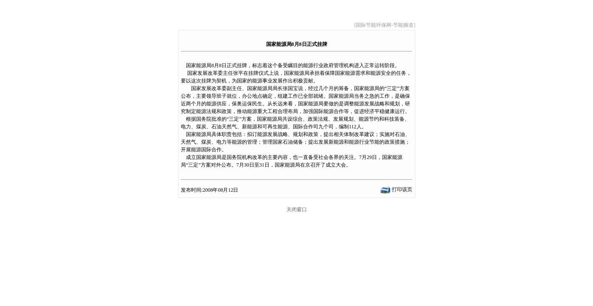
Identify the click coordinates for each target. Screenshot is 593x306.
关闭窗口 (297, 209)
